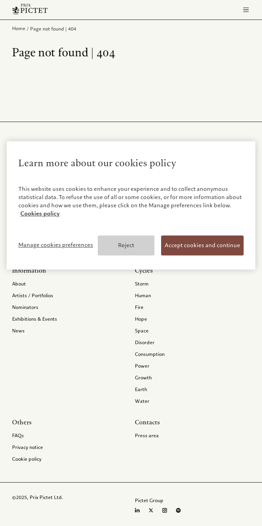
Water (142, 401)
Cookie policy (26, 459)
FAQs (18, 435)
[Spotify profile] (178, 510)
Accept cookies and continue (202, 245)
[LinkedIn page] (137, 510)
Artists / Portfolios (32, 295)
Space (142, 330)
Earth (141, 389)
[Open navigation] (246, 10)
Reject (126, 245)
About (19, 283)
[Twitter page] (151, 510)
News (18, 330)
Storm (142, 283)
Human (143, 295)
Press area (147, 435)
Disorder (144, 342)
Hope (141, 319)
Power (142, 366)
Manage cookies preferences (55, 245)
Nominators (25, 307)
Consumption (150, 354)
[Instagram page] (165, 510)
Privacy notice (27, 447)
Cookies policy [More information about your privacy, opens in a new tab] (40, 213)
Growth (143, 377)
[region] (131, 205)
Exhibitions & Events (34, 319)
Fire (139, 307)
